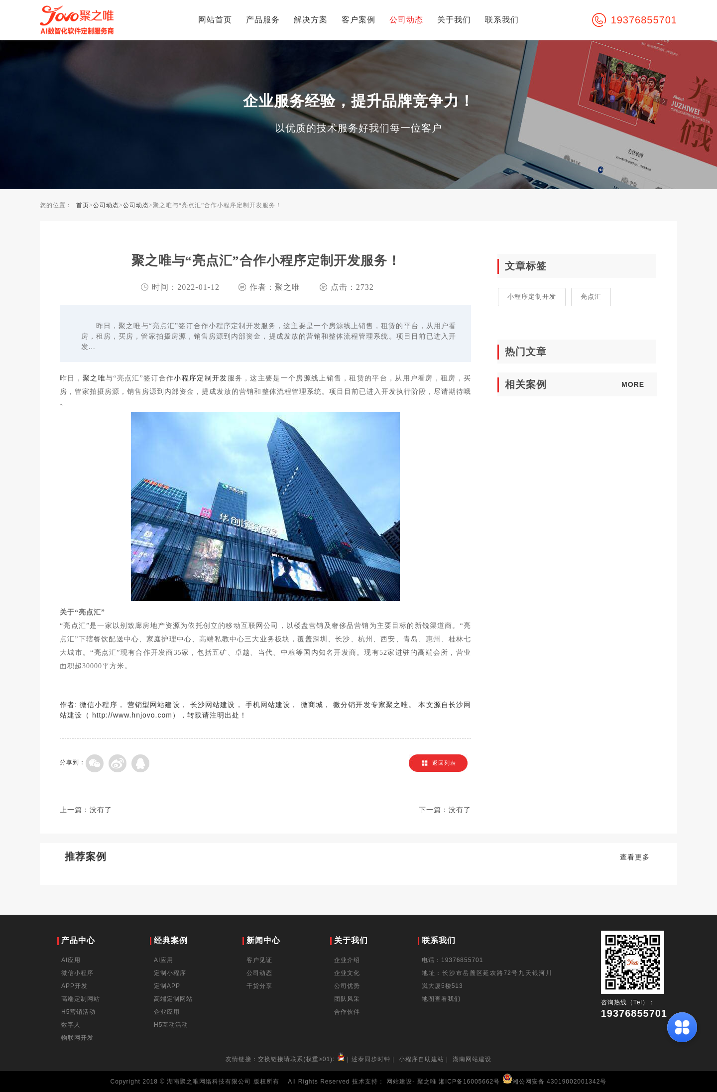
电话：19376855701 (452, 960)
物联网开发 (77, 1037)
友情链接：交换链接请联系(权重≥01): (286, 1059)
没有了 (101, 810)
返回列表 (444, 763)
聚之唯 (94, 378)
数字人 (71, 1024)
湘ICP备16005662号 (469, 1081)
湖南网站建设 (472, 1059)
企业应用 (167, 1011)
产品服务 (263, 19)
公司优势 (347, 985)
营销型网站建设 (153, 705)
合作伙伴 (347, 1011)
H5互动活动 (171, 1024)
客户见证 (259, 960)
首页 (82, 205)
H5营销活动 (78, 1011)
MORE (632, 384)
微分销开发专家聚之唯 (370, 705)
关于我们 (454, 19)
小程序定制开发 (200, 378)
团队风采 (347, 998)
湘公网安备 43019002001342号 (554, 1081)
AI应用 (71, 960)
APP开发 (74, 985)
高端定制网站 (80, 998)
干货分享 (259, 985)
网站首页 (215, 19)
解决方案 (311, 19)
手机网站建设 (268, 705)
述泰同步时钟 (371, 1059)
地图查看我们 (441, 998)
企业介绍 (347, 960)
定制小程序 (170, 973)
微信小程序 (99, 705)
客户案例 (358, 19)
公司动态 (406, 19)
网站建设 (399, 1081)
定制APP (167, 985)
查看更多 (635, 857)
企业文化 (347, 973)
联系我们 (502, 19)
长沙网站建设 (213, 705)
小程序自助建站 (421, 1059)
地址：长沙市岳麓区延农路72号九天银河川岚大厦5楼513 (487, 979)
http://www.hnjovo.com (132, 715)
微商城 (312, 705)
